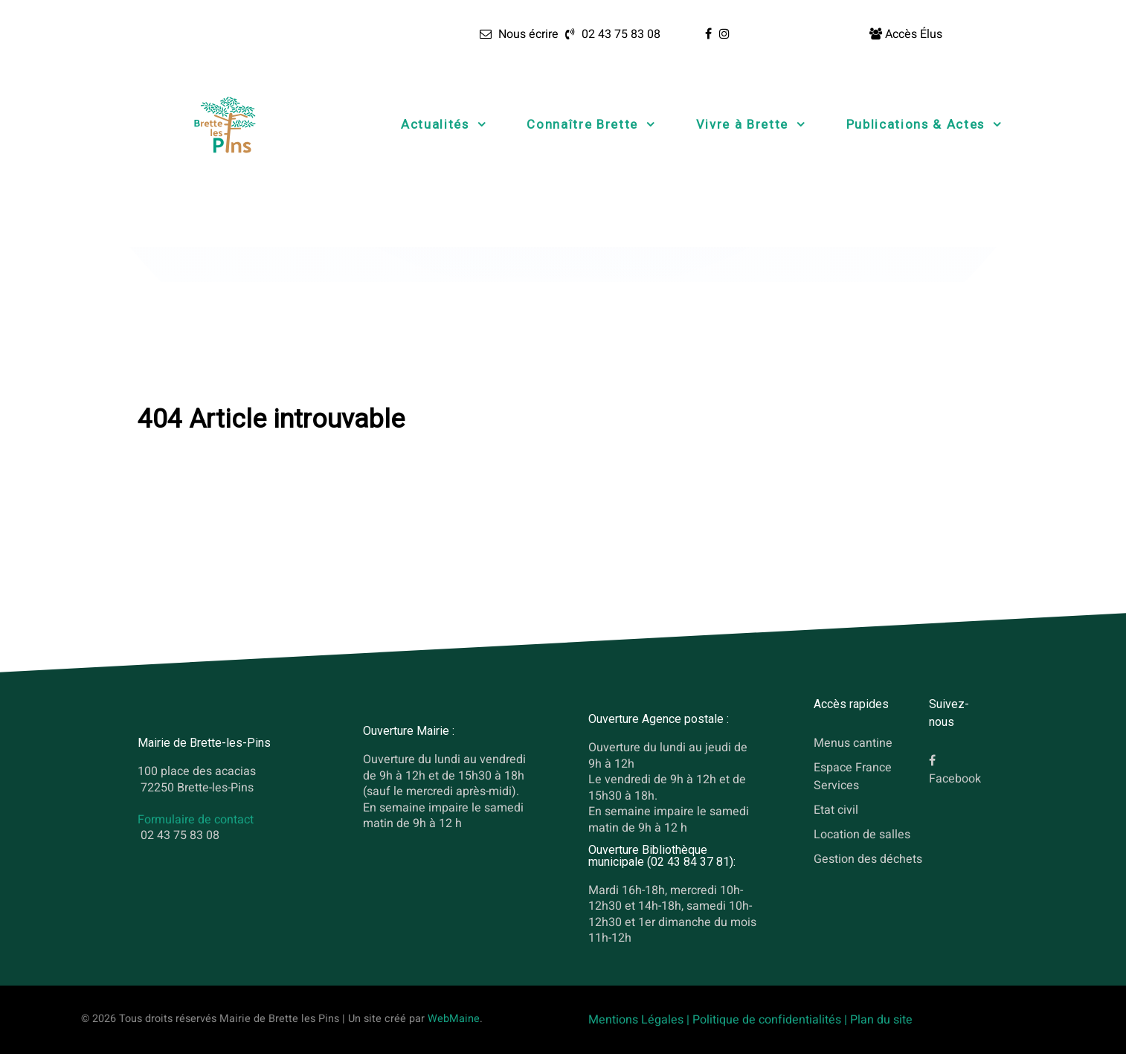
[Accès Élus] (905, 34)
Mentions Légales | (640, 1020)
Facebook (955, 779)
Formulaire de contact (196, 820)
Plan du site (881, 1020)
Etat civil (836, 810)
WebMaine (454, 1018)
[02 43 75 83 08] (611, 34)
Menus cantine (853, 743)
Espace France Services (853, 776)
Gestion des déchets (868, 858)
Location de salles (862, 834)
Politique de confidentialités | (771, 1020)
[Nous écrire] (519, 34)
